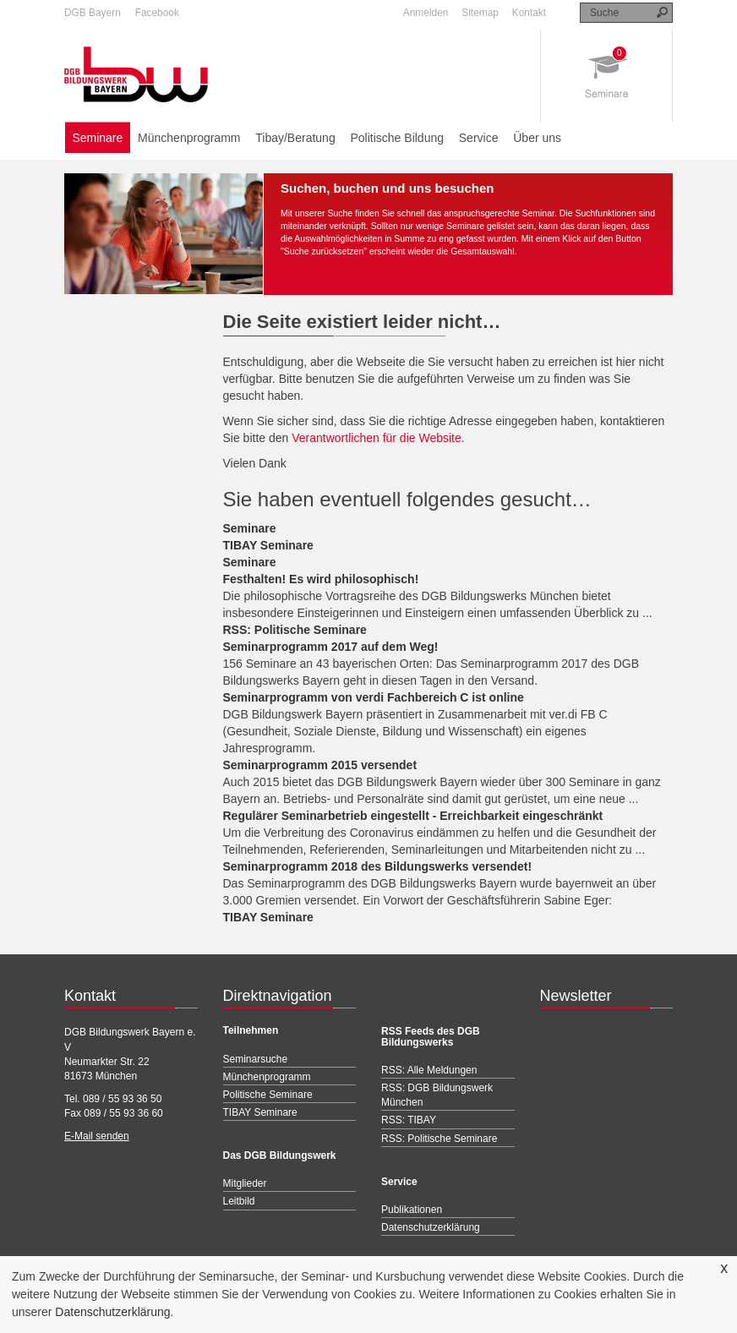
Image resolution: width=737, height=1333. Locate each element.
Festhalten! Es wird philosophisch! (321, 579)
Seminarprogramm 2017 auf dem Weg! (331, 646)
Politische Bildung (397, 138)
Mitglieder (245, 1183)
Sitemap (480, 13)
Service (479, 138)
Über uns (537, 138)
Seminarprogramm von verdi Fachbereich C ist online (373, 697)
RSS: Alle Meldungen (429, 1070)
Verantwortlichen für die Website (376, 438)
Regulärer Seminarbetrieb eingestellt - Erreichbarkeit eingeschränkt (413, 815)
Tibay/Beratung (295, 138)
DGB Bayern (92, 13)
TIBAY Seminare (268, 545)
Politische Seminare (268, 1095)
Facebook (157, 13)
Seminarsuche (255, 1059)
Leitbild (239, 1201)
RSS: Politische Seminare (295, 629)
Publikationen (411, 1210)
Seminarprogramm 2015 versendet (320, 765)
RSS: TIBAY (408, 1120)
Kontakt (529, 13)
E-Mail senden (96, 1136)
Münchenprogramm (189, 138)
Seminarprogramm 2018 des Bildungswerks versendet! (377, 866)
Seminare (97, 138)
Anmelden (426, 13)
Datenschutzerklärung (112, 1312)
